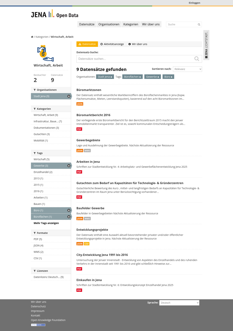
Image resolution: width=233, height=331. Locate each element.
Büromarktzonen (88, 90)
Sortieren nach (161, 69)
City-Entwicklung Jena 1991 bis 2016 (102, 255)
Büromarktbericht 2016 (93, 115)
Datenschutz (38, 306)
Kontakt (35, 315)
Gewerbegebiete (88, 140)
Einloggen (194, 2)
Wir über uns (151, 24)
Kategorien (130, 24)
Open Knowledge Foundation (48, 320)
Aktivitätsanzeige (112, 44)
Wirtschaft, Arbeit (62, 36)
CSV (87, 243)
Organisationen (108, 24)
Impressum (37, 311)
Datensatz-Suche (87, 52)
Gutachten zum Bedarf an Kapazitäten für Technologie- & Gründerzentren (129, 183)
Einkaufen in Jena (89, 280)
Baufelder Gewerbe (90, 208)
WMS (87, 150)
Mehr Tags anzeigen (46, 223)
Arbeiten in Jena (88, 162)
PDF (79, 129)
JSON (79, 103)
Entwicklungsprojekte (92, 230)
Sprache (152, 302)
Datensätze (86, 24)
